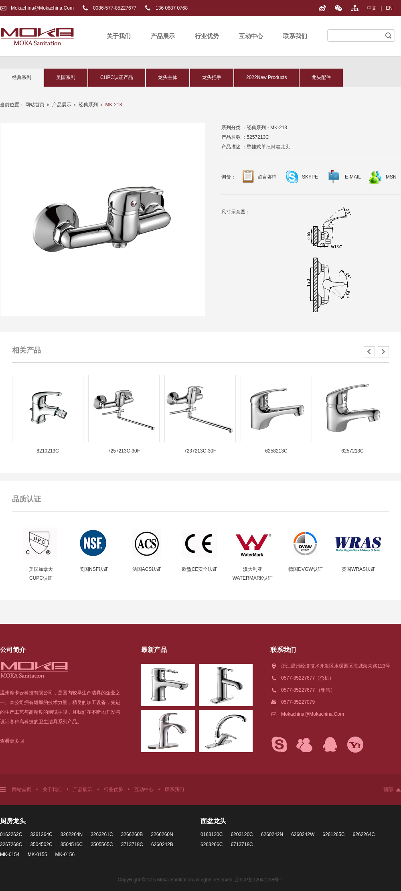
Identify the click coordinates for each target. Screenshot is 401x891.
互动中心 (251, 35)
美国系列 (65, 77)
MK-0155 (37, 854)
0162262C (11, 834)
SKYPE (310, 177)
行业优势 (207, 35)
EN (389, 8)
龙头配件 (321, 77)
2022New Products (266, 77)
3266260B (132, 834)
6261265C (333, 834)
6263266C (211, 844)
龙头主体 (167, 77)
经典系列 (21, 77)
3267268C (11, 844)
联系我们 (295, 35)
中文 (372, 8)
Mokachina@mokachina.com (42, 8)
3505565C (102, 844)
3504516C (72, 844)
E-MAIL (353, 177)
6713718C (242, 844)
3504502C (41, 844)
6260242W (302, 834)
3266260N (162, 834)
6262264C (364, 834)
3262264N (72, 834)
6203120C (242, 834)
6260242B (162, 844)
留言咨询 (267, 177)
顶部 (388, 789)
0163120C (211, 834)
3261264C (41, 834)
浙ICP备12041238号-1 (259, 880)
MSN (391, 177)
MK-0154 (10, 854)
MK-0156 (65, 854)
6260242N (272, 834)
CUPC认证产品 (116, 77)
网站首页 (35, 105)
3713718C (132, 844)
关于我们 (119, 35)
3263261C (102, 834)
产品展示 (163, 35)
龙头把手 (211, 77)
